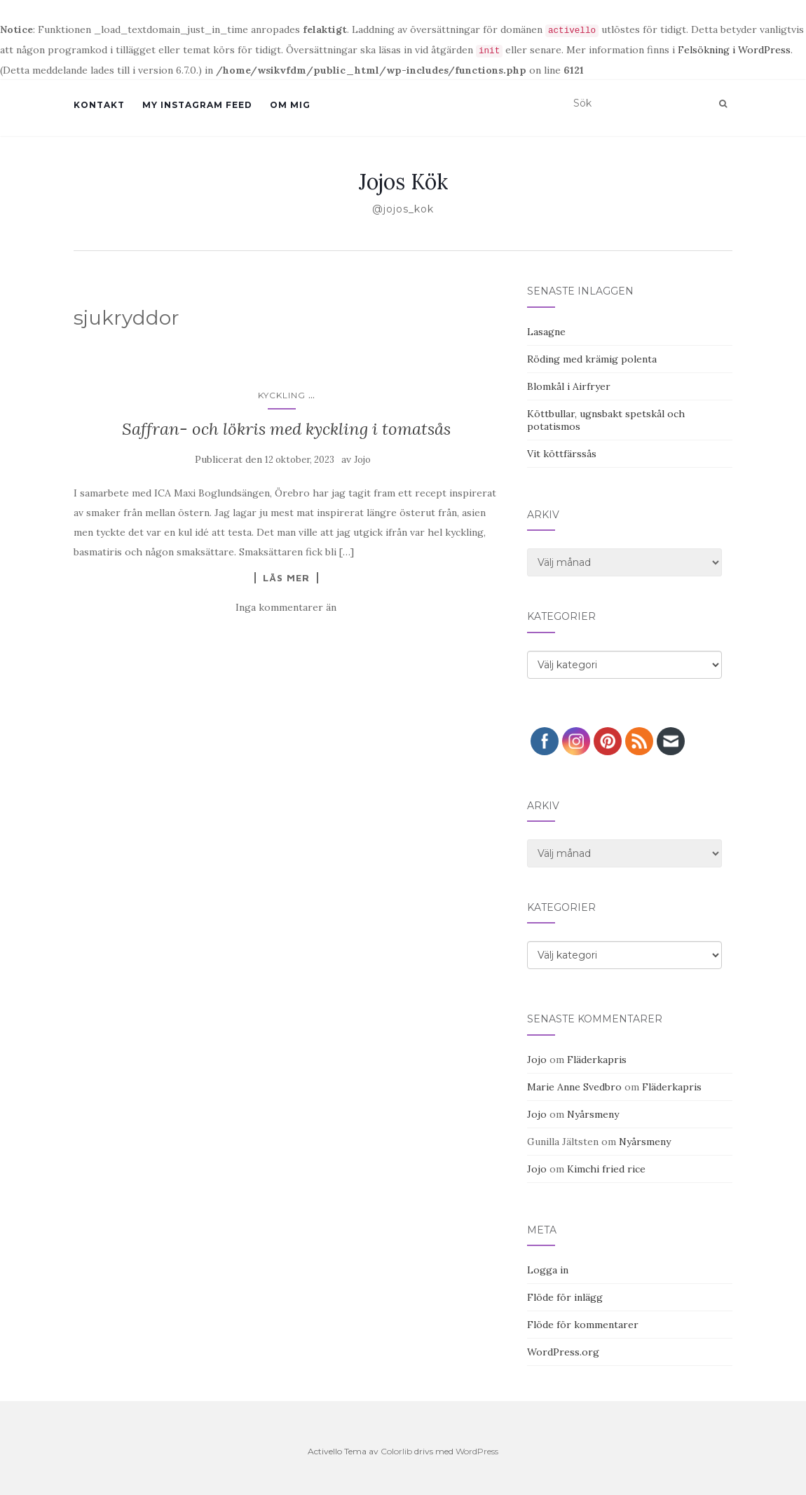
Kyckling (282, 395)
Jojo (362, 460)
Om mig (290, 105)
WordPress (477, 1451)
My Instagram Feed (197, 105)
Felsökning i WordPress (734, 49)
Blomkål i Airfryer (568, 386)
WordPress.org (563, 1352)
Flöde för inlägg (565, 1297)
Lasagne (546, 331)
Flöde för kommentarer (582, 1324)
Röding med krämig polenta (592, 359)
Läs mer (286, 577)
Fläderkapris (597, 1059)
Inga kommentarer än (285, 607)
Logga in (547, 1270)
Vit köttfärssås (561, 453)
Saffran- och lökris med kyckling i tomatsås (286, 429)
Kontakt (99, 105)
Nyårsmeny (593, 1114)
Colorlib (396, 1451)
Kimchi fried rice (606, 1169)
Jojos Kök (403, 181)
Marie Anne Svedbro (574, 1087)
